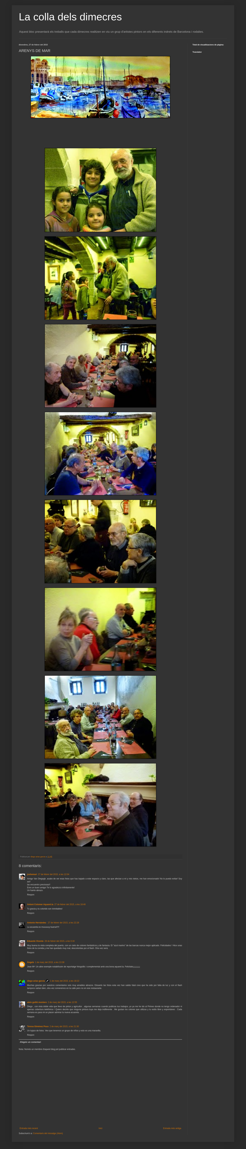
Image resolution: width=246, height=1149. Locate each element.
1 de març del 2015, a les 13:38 (49, 962)
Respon (30, 894)
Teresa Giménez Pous (38, 1026)
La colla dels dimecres (70, 17)
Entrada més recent (29, 1128)
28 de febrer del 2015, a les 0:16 (59, 941)
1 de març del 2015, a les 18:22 (64, 981)
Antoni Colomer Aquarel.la (40, 904)
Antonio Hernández (37, 922)
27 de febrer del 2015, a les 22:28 (63, 922)
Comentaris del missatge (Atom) (48, 1133)
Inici (100, 1128)
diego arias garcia (36, 981)
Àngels (30, 962)
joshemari (32, 874)
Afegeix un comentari (30, 1042)
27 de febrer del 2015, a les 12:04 (53, 874)
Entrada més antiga (172, 1128)
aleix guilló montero (37, 1002)
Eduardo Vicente (35, 941)
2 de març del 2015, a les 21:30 (64, 1026)
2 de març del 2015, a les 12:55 (62, 1002)
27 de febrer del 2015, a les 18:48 (69, 904)
